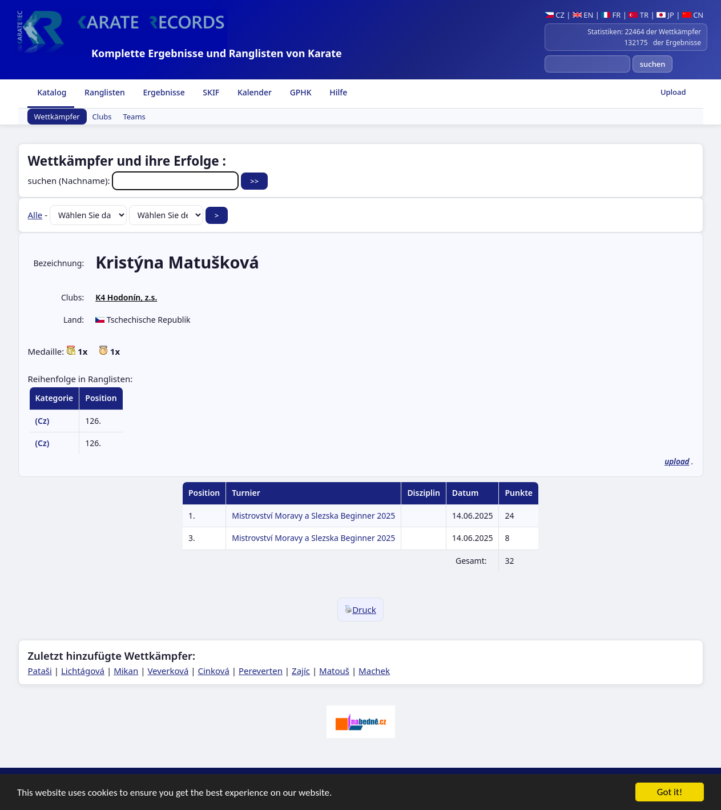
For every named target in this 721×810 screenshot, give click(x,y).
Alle (35, 214)
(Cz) (42, 420)
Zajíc (301, 670)
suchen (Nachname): (134, 180)
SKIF (210, 92)
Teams (134, 116)
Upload (673, 92)
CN (692, 15)
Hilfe (338, 92)
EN (583, 15)
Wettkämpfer (57, 116)
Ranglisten (103, 92)
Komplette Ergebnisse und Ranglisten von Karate (216, 53)
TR (639, 15)
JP (665, 15)
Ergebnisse (163, 92)
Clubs (102, 116)
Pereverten (261, 670)
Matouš (334, 670)
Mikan (126, 670)
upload (676, 461)
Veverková (167, 670)
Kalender (253, 92)
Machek (374, 670)
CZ (555, 15)
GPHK (300, 92)
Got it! (669, 793)
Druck (360, 609)
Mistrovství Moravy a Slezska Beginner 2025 (313, 515)
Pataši (40, 670)
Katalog (51, 92)
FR (611, 15)
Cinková (213, 670)
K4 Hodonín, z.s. (126, 297)
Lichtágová (82, 670)
